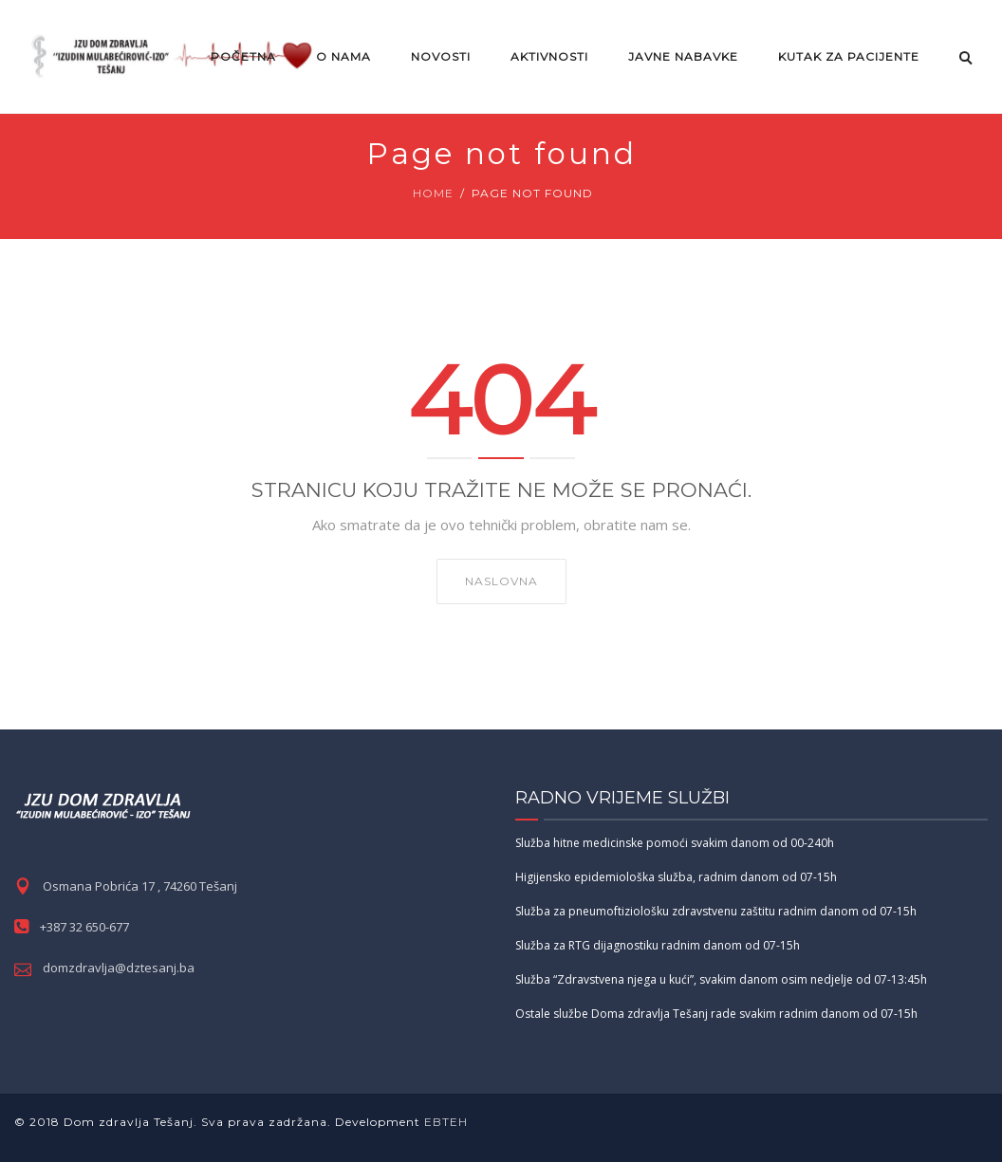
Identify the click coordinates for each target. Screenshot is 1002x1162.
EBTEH (444, 1122)
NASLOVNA (501, 581)
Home (433, 193)
